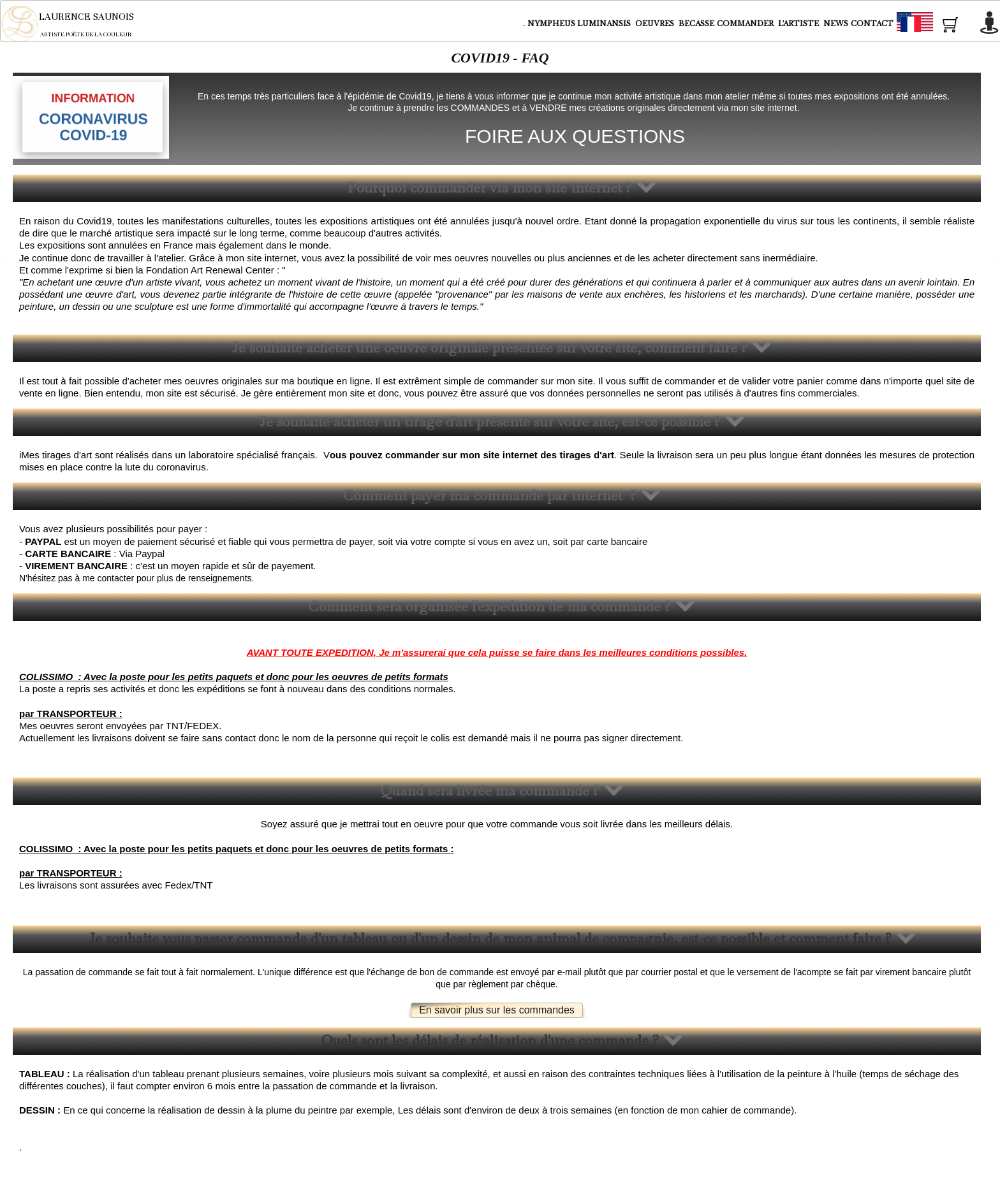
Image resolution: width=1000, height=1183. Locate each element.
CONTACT (872, 23)
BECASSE (696, 23)
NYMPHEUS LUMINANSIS (580, 23)
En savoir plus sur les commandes (497, 1010)
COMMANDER (746, 23)
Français (938, 24)
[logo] (76, 23)
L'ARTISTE (799, 23)
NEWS (835, 23)
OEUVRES (655, 23)
